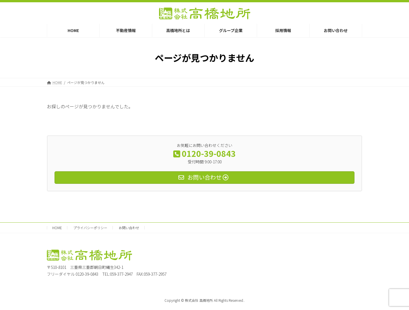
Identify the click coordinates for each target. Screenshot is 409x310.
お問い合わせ (129, 227)
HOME (57, 227)
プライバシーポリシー (90, 227)
